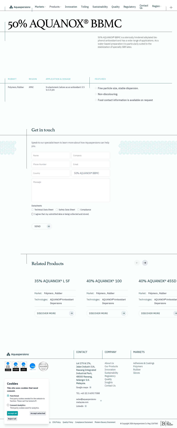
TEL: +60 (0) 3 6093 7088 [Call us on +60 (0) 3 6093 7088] (88, 393)
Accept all (12, 413)
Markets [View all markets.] (40, 6)
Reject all (12, 419)
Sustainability (100, 6)
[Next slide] (145, 263)
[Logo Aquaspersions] (20, 7)
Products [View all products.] (55, 6)
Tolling (85, 6)
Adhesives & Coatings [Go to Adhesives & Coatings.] (143, 363)
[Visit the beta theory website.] (167, 423)
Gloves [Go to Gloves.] (136, 372)
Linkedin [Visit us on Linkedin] (81, 406)
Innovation (71, 6)
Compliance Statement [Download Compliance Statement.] (84, 422)
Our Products (111, 366)
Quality (116, 6)
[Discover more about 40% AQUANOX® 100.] (107, 313)
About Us (109, 363)
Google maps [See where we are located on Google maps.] (84, 387)
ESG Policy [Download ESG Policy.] (57, 422)
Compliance (84, 209)
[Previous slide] (137, 263)
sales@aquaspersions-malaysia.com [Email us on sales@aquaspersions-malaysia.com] (89, 400)
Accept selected (38, 413)
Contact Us (144, 7)
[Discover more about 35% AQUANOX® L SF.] (55, 313)
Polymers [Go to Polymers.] (138, 366)
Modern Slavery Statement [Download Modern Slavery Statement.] (105, 422)
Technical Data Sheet (42, 209)
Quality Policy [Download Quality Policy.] (68, 422)
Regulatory (130, 6)
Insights (109, 382)
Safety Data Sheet (65, 209)
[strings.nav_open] (171, 7)
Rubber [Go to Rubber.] (137, 369)
